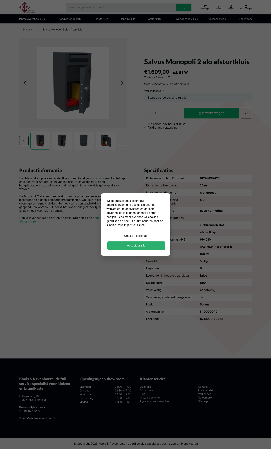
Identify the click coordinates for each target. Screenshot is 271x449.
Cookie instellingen (136, 235)
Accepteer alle (136, 245)
